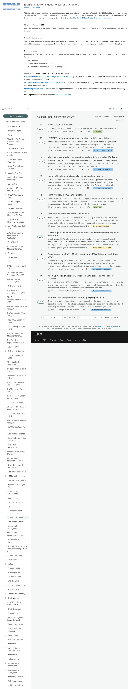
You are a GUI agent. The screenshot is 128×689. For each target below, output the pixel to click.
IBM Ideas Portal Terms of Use (109, 326)
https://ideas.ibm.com (102, 18)
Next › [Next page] (107, 317)
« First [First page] (45, 317)
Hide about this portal (32, 7)
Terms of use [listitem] (65, 340)
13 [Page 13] (70, 317)
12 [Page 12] (65, 317)
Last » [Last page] (115, 317)
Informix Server (80, 131)
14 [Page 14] (75, 317)
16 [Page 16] (85, 317)
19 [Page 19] (101, 317)
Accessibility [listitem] (80, 340)
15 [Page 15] (80, 317)
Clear (25, 122)
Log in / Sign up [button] (116, 109)
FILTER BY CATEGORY (13, 122)
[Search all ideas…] (15, 108)
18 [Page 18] (95, 317)
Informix (71, 131)
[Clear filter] (28, 108)
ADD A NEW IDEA (15, 116)
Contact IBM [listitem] (40, 340)
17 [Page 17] (90, 317)
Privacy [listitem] (53, 340)
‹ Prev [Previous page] (53, 317)
